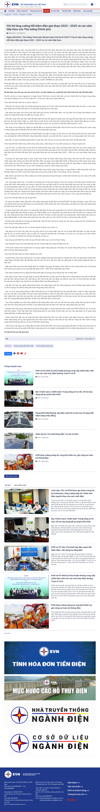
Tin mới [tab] (7, 485)
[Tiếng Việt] (25, 4)
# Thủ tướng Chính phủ (44, 346)
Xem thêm (7, 633)
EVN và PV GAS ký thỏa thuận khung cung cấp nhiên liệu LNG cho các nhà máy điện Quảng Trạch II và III (73, 578)
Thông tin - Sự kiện (25, 14)
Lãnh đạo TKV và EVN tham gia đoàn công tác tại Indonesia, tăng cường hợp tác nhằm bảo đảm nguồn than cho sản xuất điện (73, 493)
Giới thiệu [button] (11, 11)
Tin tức (15, 14)
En (94, 4)
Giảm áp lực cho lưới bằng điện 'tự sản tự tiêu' (57, 434)
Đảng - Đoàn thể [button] (22, 11)
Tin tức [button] (46, 11)
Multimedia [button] (77, 11)
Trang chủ (7, 14)
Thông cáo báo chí (36, 11)
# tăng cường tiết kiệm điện (24, 346)
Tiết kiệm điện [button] (66, 11)
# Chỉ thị (8, 346)
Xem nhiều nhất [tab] (20, 485)
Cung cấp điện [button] (88, 11)
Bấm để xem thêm (11, 476)
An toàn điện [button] (55, 11)
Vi (92, 4)
